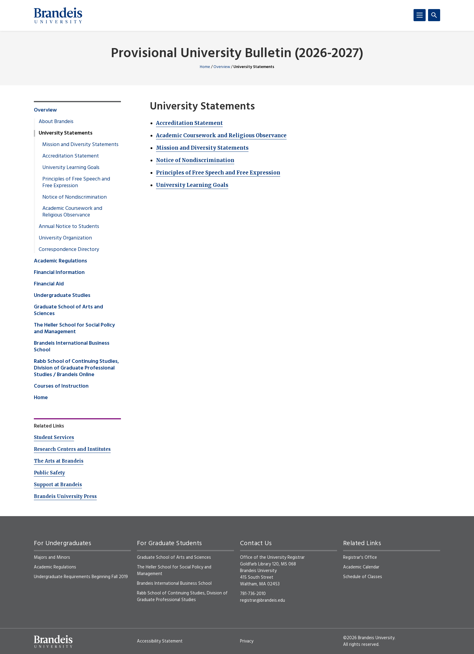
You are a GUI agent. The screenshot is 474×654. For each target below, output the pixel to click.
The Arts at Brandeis (58, 461)
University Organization (65, 238)
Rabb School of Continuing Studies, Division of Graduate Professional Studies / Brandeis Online (76, 368)
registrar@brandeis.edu (262, 600)
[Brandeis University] (58, 15)
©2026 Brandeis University (368, 638)
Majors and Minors (52, 557)
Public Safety (49, 473)
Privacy (246, 641)
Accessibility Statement (160, 641)
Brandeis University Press (65, 496)
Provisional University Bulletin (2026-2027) (237, 54)
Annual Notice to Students (69, 226)
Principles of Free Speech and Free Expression (218, 172)
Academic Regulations (60, 261)
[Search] (434, 15)
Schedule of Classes (362, 577)
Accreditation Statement (189, 123)
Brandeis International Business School (71, 346)
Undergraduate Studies (62, 295)
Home (205, 67)
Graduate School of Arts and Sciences (68, 310)
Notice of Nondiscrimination (195, 160)
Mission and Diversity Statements (202, 148)
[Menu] (420, 15)
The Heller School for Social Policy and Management (74, 328)
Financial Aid (49, 284)
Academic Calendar (361, 567)
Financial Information (59, 272)
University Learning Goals (192, 185)
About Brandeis (56, 122)
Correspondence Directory (69, 249)
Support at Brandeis (58, 484)
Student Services (54, 437)
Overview (221, 67)
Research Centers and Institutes (72, 449)
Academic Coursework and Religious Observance (221, 135)
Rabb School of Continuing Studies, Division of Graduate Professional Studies (182, 597)
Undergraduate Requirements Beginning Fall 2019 (81, 577)
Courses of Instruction (61, 386)
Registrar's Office (360, 557)
